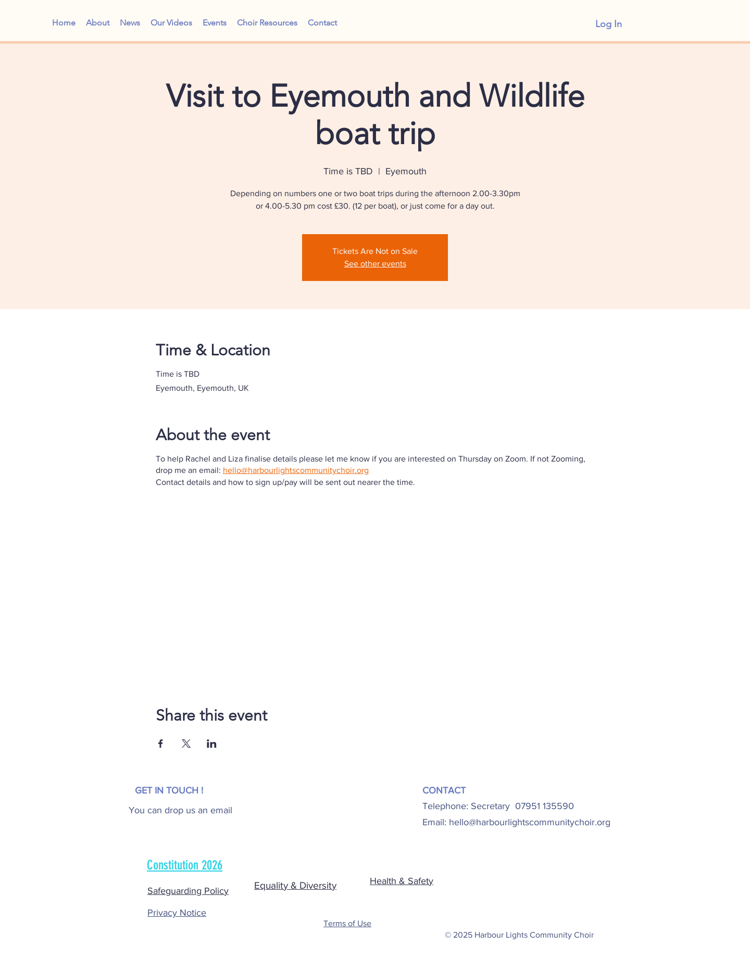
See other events (375, 263)
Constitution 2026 (184, 865)
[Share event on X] (186, 743)
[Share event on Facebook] (161, 743)
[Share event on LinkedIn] (212, 743)
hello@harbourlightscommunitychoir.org (529, 822)
